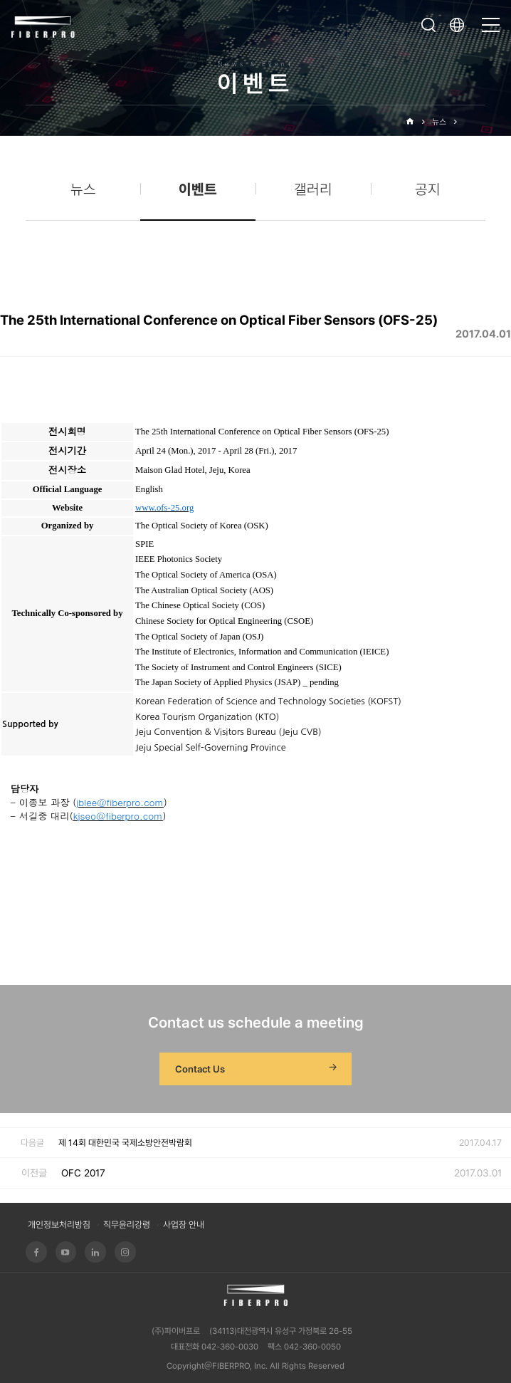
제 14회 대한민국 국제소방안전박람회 (125, 1142)
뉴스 (439, 122)
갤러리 (313, 189)
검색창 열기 (428, 25)
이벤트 (474, 122)
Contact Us (257, 1069)
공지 (428, 189)
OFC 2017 (83, 1173)
